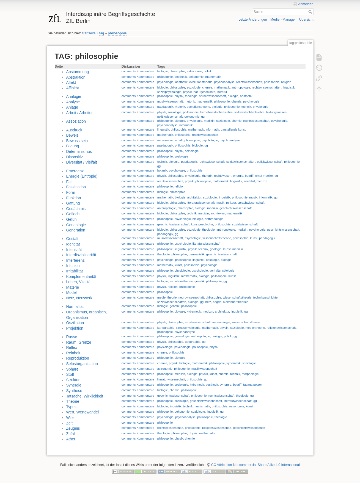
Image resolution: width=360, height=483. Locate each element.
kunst (253, 238)
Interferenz (75, 260)
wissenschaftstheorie (216, 238)
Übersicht (306, 19)
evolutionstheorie (201, 82)
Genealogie (76, 225)
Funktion (73, 198)
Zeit (69, 423)
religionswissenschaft (281, 327)
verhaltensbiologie (222, 270)
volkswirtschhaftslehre (249, 112)
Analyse (73, 102)
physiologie (260, 106)
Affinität (72, 88)
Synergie (73, 385)
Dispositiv (74, 157)
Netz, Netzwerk (79, 298)
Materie (72, 287)
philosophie (117, 33)
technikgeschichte (265, 297)
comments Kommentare (138, 71)
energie (238, 175)
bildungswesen (276, 112)
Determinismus (79, 151)
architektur (194, 197)
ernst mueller (264, 175)
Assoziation (76, 121)
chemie (207, 87)
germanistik (196, 254)
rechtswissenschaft (249, 82)
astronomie (194, 71)
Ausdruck (74, 130)
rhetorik (190, 101)
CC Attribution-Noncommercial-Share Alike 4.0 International (255, 465)
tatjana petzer (252, 384)
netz (208, 301)
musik (253, 197)
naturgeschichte (204, 91)
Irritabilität (74, 271)
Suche (311, 12)
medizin (209, 120)
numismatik (202, 406)
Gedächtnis (76, 208)
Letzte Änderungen (252, 19)
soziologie (193, 87)
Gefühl (72, 219)
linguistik (289, 87)
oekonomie (196, 76)
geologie (215, 249)
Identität (73, 244)
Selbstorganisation (82, 363)
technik (246, 106)
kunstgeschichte (202, 224)
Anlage (72, 107)
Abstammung (77, 72)
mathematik (213, 76)
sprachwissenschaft (212, 96)
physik (187, 91)
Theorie (72, 401)
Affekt (71, 82)
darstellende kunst (233, 129)
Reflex (71, 347)
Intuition (73, 265)
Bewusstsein (77, 141)
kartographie (165, 327)
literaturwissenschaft (201, 202)
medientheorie (167, 297)
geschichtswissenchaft (221, 254)
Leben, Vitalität (79, 282)
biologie (162, 71)
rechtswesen (222, 175)
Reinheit (73, 353)
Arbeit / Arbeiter (79, 113)
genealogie (182, 336)
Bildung (72, 146)
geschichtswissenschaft (235, 208)
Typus (71, 407)
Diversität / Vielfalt (81, 162)
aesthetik (181, 76)
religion (286, 82)
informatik (186, 125)
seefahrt (249, 181)
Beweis (72, 135)
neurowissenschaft (170, 140)
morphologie (250, 374)
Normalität (75, 306)
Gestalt (72, 238)
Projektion (74, 328)
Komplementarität (81, 276)
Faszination (76, 187)
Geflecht (73, 214)
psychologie (165, 82)
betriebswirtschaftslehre (216, 112)
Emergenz (75, 171)
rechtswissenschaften (266, 87)
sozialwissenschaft (245, 224)
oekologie (212, 259)
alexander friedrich (235, 301)
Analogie (73, 96)
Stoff (70, 374)
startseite (89, 33)
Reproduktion (77, 358)
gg (203, 116)
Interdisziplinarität (81, 255)
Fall (69, 182)
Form (70, 192)
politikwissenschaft (170, 116)
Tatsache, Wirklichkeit (84, 396)
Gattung (73, 203)
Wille (70, 417)
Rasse (71, 337)
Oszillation (75, 323)
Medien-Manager (283, 19)
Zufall (71, 434)
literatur (222, 91)
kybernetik (194, 311)
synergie (225, 384)
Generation (75, 230)
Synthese (74, 390)
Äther (70, 439)
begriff (249, 175)
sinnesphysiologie (188, 327)
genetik (199, 281)
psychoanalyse (224, 82)
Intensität (74, 249)
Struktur (73, 380)
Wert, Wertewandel (82, 412)
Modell (72, 292)
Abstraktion (76, 77)
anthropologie (241, 87)
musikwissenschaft (170, 101)
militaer (231, 202)
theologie (191, 96)
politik (208, 71)
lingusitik (236, 181)
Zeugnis (73, 428)
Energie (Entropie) (82, 176)
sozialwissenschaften (240, 161)
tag (101, 33)
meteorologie (221, 322)
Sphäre (72, 369)
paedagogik (165, 106)
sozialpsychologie (169, 91)
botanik (162, 170)
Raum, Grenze (78, 342)
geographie (192, 341)
